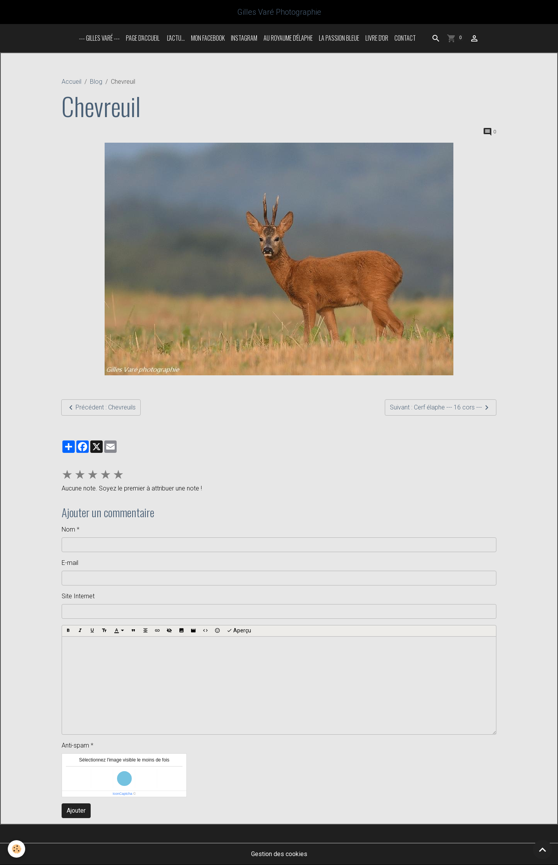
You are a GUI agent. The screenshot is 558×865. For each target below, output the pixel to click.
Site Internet (78, 596)
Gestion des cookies (279, 854)
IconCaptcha (123, 794)
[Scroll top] (542, 849)
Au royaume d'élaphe (288, 38)
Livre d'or (376, 38)
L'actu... (175, 38)
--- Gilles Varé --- (99, 38)
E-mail (70, 562)
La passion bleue (339, 38)
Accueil (71, 81)
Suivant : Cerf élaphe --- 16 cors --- (440, 407)
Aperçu (239, 630)
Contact (405, 38)
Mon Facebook (208, 38)
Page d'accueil (143, 38)
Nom (68, 529)
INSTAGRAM (244, 38)
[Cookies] (16, 849)
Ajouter (76, 810)
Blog (96, 81)
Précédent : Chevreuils (101, 407)
